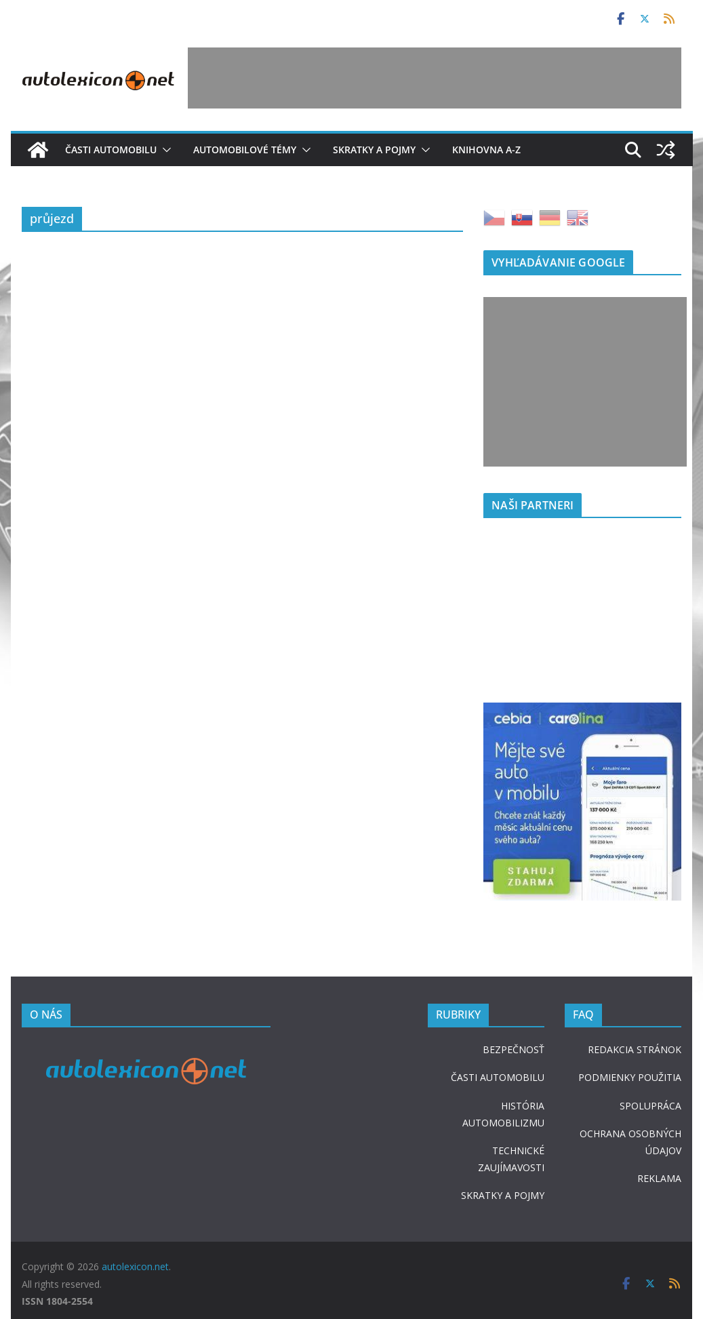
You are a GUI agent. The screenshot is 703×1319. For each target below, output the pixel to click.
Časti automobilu (111, 149)
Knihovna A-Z (486, 149)
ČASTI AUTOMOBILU (497, 1077)
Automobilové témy (244, 149)
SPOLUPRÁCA (650, 1105)
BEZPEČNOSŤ (513, 1049)
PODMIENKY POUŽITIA (629, 1077)
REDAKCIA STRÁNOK (634, 1049)
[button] (164, 149)
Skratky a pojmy (374, 149)
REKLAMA (659, 1178)
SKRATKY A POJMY (502, 1195)
